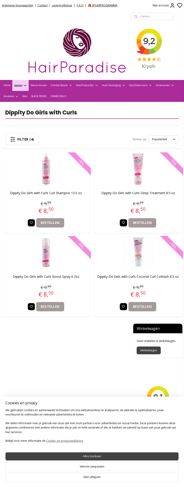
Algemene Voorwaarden (17, 5)
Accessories (165, 85)
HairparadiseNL (16, 421)
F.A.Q (80, 5)
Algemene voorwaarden (21, 350)
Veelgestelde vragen (18, 367)
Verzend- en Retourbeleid (22, 362)
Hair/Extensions (140, 85)
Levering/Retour (62, 5)
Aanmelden (74, 460)
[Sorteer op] (97, 139)
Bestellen (37, 230)
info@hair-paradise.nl (85, 407)
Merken (20, 85)
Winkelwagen (148, 132)
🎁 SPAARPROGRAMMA (103, 5)
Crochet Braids (61, 85)
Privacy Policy (12, 356)
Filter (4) (35, 139)
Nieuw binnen (39, 85)
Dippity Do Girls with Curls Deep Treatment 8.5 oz (98, 197)
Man (25, 96)
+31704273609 (78, 412)
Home (7, 85)
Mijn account (164, 5)
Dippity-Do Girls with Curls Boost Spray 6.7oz (33, 286)
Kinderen (11, 96)
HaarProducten (87, 85)
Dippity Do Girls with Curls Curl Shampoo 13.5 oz (32, 197)
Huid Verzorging (113, 85)
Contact (43, 5)
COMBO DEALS (58, 96)
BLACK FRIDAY (39, 96)
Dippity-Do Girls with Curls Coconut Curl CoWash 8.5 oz (99, 286)
